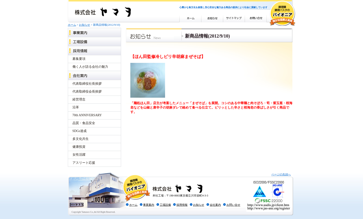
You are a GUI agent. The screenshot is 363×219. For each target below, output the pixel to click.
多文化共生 (80, 139)
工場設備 (94, 41)
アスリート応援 (83, 162)
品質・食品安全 (83, 123)
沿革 (75, 107)
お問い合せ (233, 204)
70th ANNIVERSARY (87, 115)
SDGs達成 (79, 131)
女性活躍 (78, 154)
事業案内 (94, 32)
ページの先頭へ (281, 174)
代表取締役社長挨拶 (87, 83)
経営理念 (78, 99)
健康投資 (78, 146)
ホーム (72, 24)
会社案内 (94, 75)
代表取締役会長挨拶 (87, 91)
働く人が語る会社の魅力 (90, 66)
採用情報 (94, 50)
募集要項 (78, 59)
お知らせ (84, 24)
